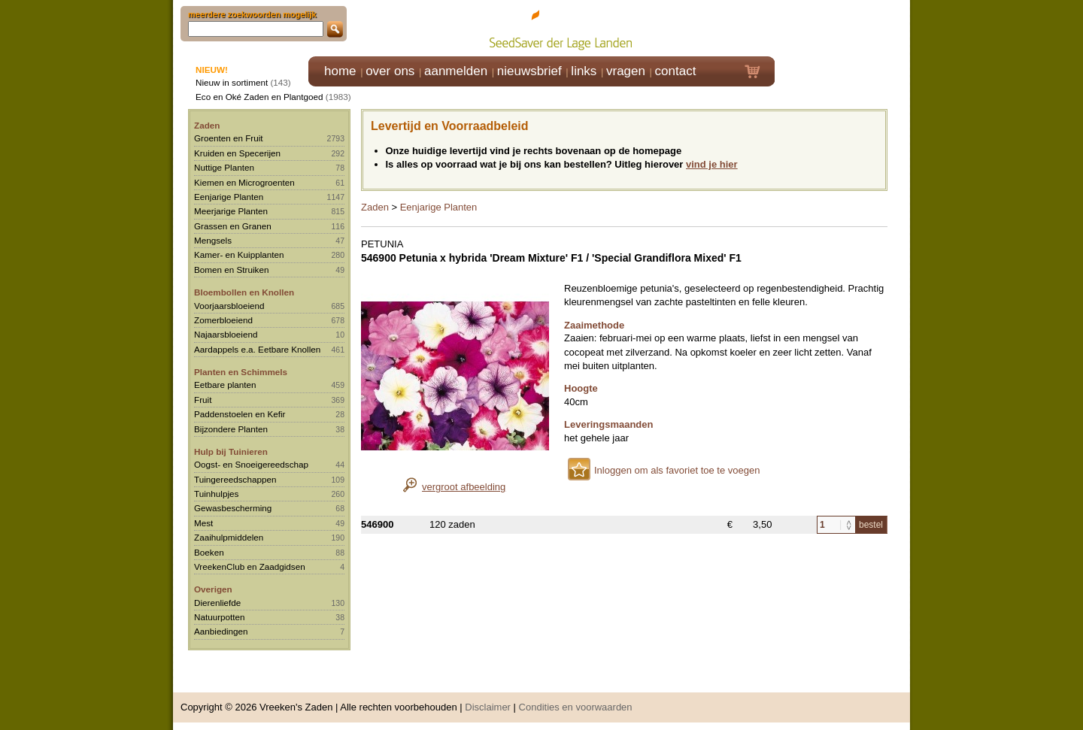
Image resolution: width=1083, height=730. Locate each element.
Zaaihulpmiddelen (228, 537)
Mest (203, 523)
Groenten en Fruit (228, 138)
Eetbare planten (225, 384)
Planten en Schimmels (240, 372)
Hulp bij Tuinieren (231, 451)
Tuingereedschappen (235, 479)
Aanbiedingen (221, 631)
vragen (625, 71)
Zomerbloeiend (223, 320)
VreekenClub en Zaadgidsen (249, 566)
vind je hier (712, 164)
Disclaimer (488, 707)
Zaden (207, 125)
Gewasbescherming (233, 508)
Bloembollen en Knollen (244, 292)
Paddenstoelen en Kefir (240, 414)
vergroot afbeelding (463, 486)
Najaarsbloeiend (225, 334)
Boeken (209, 552)
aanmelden (455, 71)
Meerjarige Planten (231, 211)
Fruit (202, 399)
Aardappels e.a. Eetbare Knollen (257, 349)
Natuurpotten (219, 617)
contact (675, 71)
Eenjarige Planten (228, 196)
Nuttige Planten (224, 167)
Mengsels (213, 240)
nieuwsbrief (529, 71)
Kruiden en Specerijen (237, 153)
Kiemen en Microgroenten (244, 182)
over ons (390, 71)
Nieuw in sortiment (232, 82)
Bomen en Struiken (231, 269)
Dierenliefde (217, 602)
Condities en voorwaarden (576, 707)
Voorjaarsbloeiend (229, 305)
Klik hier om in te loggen (842, 27)
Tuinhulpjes (216, 493)
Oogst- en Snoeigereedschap (251, 464)
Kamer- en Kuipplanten (239, 254)
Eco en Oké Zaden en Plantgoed (259, 96)
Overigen (213, 589)
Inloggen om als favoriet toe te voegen (677, 470)
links (583, 71)
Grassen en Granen (233, 226)
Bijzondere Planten (231, 429)
